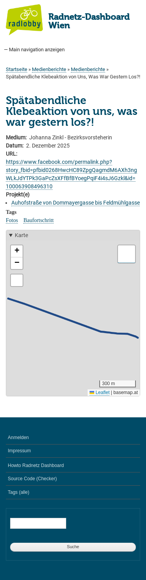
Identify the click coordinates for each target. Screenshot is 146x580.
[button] (17, 251)
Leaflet (99, 392)
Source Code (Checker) (32, 478)
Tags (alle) (18, 492)
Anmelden (18, 437)
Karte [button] (21, 235)
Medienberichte (49, 69)
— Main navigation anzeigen (34, 49)
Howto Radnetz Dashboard (36, 465)
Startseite (16, 69)
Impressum (19, 450)
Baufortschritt (38, 220)
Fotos (12, 220)
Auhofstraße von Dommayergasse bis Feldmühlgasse (75, 203)
